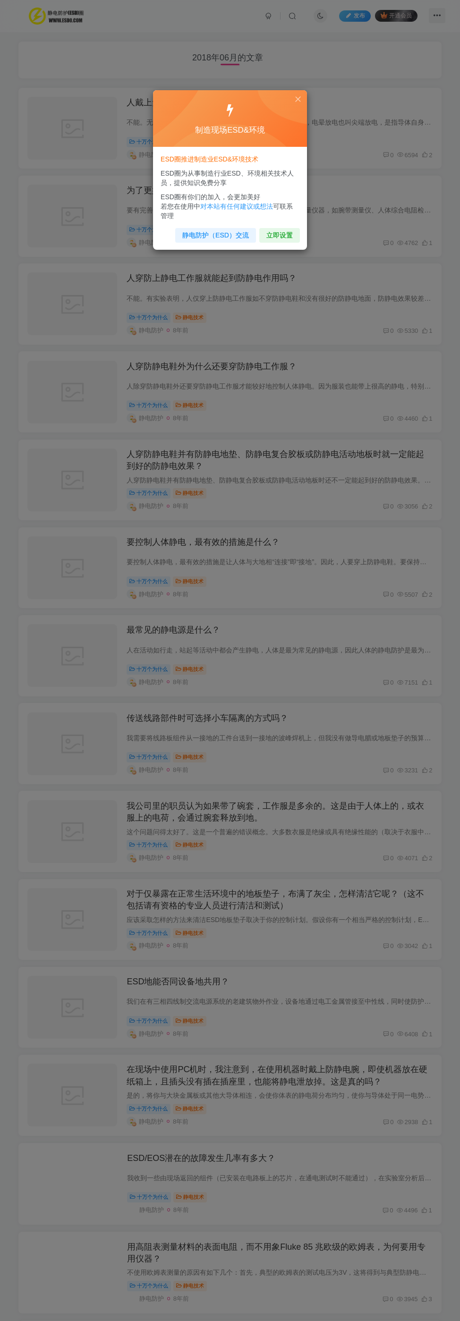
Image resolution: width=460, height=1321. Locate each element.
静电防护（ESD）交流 (211, 231)
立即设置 (270, 231)
